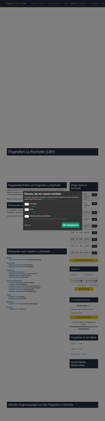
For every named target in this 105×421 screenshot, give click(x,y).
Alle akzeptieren (71, 225)
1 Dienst (33, 212)
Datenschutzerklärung (48, 199)
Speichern (28, 225)
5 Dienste (33, 206)
